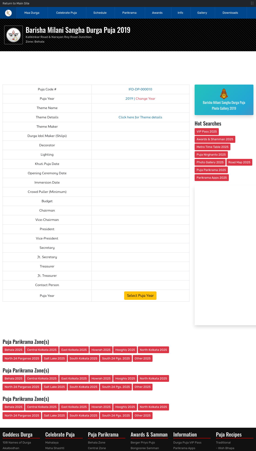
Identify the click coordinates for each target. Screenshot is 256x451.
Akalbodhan (11, 448)
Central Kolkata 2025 (42, 350)
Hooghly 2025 (125, 350)
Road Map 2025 (239, 162)
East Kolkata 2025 (74, 350)
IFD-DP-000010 (140, 89)
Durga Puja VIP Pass (187, 442)
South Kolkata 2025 (83, 358)
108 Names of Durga (17, 442)
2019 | (140, 98)
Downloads (230, 12)
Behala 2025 (13, 350)
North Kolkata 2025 (153, 350)
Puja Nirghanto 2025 (211, 154)
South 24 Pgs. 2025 (116, 358)
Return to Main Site (16, 3)
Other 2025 (143, 358)
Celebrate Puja (66, 12)
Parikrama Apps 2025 (212, 177)
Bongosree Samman (145, 448)
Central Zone (97, 448)
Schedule (99, 12)
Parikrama (129, 12)
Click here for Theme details (140, 117)
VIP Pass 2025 (207, 131)
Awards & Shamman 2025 (215, 139)
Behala (39, 41)
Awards (157, 12)
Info (180, 12)
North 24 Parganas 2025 (22, 358)
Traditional (223, 442)
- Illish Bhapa (225, 448)
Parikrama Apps (184, 448)
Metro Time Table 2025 (213, 147)
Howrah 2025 (100, 350)
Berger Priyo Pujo (143, 442)
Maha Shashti (54, 448)
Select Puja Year (140, 296)
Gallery (202, 12)
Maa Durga (31, 12)
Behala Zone (96, 442)
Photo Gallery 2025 (210, 162)
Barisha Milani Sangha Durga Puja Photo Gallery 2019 (224, 99)
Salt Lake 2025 (54, 358)
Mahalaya (52, 442)
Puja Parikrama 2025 (211, 170)
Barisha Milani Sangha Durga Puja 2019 (78, 29)
